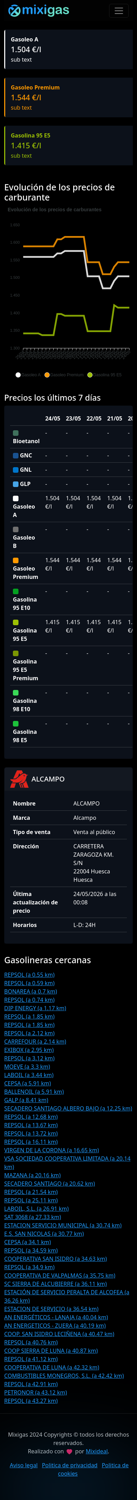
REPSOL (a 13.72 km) (31, 1133)
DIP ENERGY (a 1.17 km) (35, 1008)
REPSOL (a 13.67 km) (31, 1125)
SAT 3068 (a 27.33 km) (32, 1217)
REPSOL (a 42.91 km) (31, 1384)
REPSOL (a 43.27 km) (31, 1401)
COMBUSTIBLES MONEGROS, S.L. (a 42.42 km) (64, 1376)
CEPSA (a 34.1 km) (27, 1242)
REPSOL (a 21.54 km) (31, 1192)
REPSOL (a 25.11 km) (31, 1200)
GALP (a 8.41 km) (26, 1100)
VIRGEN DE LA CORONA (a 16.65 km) (51, 1150)
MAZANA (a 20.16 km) (32, 1175)
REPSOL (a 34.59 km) (31, 1250)
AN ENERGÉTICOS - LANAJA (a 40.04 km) (56, 1317)
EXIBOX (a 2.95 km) (29, 1050)
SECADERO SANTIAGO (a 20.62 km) (49, 1183)
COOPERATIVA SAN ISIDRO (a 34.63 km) (55, 1259)
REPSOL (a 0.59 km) (29, 983)
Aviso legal (24, 1465)
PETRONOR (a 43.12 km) (35, 1392)
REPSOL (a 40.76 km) (31, 1342)
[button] (27, 375)
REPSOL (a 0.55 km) (29, 975)
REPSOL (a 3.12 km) (29, 1058)
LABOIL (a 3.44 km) (29, 1075)
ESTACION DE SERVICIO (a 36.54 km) (51, 1309)
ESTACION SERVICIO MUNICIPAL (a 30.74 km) (63, 1225)
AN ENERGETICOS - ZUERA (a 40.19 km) (55, 1325)
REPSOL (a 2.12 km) (29, 1033)
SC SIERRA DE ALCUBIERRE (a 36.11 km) (55, 1284)
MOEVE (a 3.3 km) (27, 1066)
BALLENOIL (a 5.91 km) (34, 1091)
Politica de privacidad (70, 1465)
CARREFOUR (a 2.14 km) (35, 1041)
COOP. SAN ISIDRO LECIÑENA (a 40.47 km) (59, 1334)
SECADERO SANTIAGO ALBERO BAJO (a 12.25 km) (68, 1108)
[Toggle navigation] (119, 11)
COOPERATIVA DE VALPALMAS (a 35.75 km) (59, 1275)
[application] (68, 292)
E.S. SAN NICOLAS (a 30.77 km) (44, 1234)
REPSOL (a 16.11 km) (31, 1142)
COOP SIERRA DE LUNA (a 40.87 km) (51, 1350)
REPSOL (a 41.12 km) (31, 1359)
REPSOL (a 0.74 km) (29, 1000)
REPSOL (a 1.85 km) (29, 1016)
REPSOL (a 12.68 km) (31, 1117)
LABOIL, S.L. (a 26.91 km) (36, 1208)
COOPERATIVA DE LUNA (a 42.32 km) (51, 1367)
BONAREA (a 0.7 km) (30, 991)
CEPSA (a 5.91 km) (27, 1083)
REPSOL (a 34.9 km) (29, 1267)
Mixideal (97, 1451)
